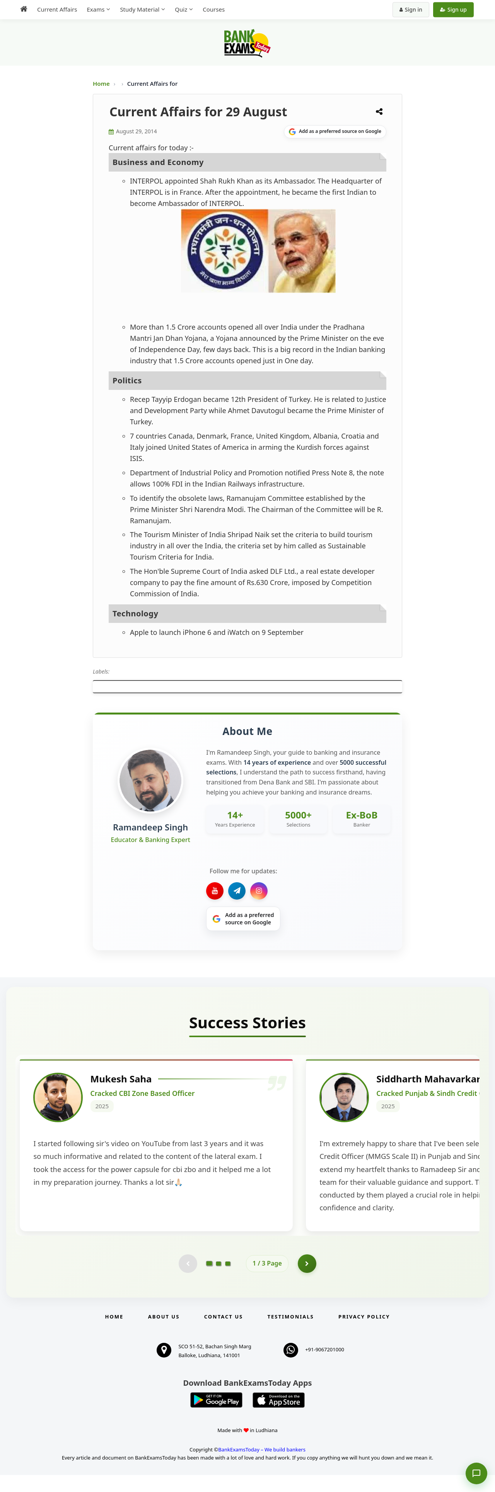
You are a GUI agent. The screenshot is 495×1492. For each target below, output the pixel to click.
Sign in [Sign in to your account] (410, 9)
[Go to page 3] (227, 1280)
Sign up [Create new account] (453, 9)
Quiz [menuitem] (181, 9)
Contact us (223, 1333)
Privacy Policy (364, 1333)
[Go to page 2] (218, 1280)
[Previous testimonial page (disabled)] (187, 1280)
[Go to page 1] (209, 1280)
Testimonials (291, 1333)
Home (101, 83)
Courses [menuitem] (214, 9)
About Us (164, 1333)
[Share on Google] (335, 131)
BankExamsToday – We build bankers (262, 1466)
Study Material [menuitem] (139, 9)
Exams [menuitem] (95, 9)
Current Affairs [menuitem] (57, 9)
